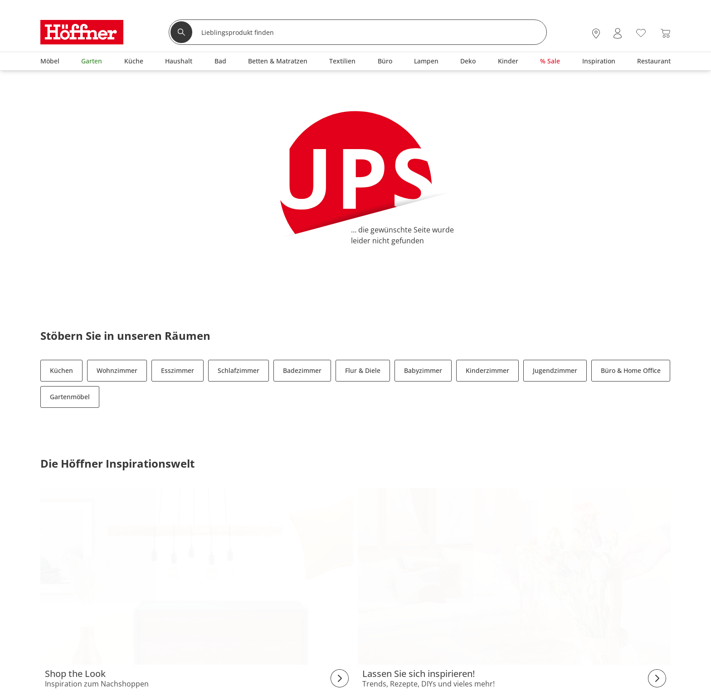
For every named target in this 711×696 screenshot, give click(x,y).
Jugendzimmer (555, 370)
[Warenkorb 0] (665, 33)
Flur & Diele (362, 370)
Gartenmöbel (70, 396)
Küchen (61, 370)
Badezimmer (302, 370)
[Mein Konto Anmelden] (618, 33)
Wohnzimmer (117, 370)
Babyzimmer (423, 370)
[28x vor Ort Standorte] (596, 33)
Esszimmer (177, 370)
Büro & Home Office (631, 370)
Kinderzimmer (487, 370)
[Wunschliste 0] (641, 32)
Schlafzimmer (238, 370)
